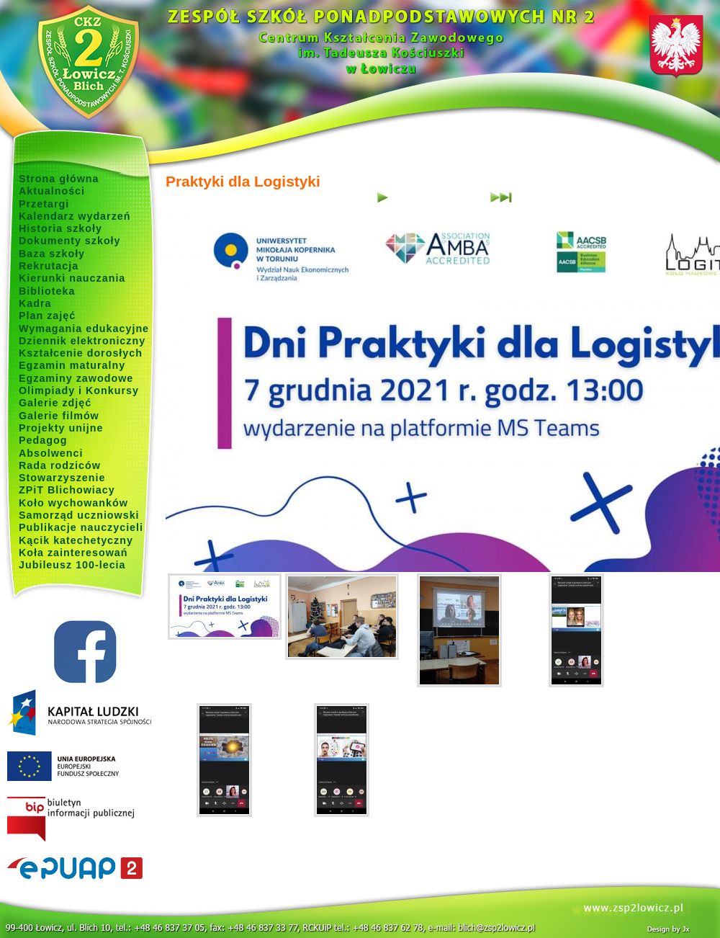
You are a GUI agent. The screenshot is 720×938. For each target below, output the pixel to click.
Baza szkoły (52, 253)
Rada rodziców (60, 465)
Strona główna (59, 178)
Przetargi (44, 204)
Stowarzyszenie (62, 477)
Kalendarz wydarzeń (74, 216)
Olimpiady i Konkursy (79, 390)
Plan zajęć (47, 315)
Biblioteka (47, 291)
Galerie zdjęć (55, 402)
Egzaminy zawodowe (76, 378)
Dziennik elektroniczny (82, 341)
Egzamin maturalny (72, 365)
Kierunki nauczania (72, 278)
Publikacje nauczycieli (81, 527)
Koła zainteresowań (73, 552)
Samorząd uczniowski (79, 515)
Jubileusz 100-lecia (72, 565)
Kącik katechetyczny (76, 540)
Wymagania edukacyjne (84, 328)
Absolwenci (51, 453)
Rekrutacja (48, 266)
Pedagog (43, 440)
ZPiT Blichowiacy (67, 490)
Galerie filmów (59, 415)
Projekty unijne (61, 428)
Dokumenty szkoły (70, 240)
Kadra (35, 303)
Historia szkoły (60, 228)
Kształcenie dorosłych (81, 353)
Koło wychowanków (73, 503)
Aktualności (52, 191)
